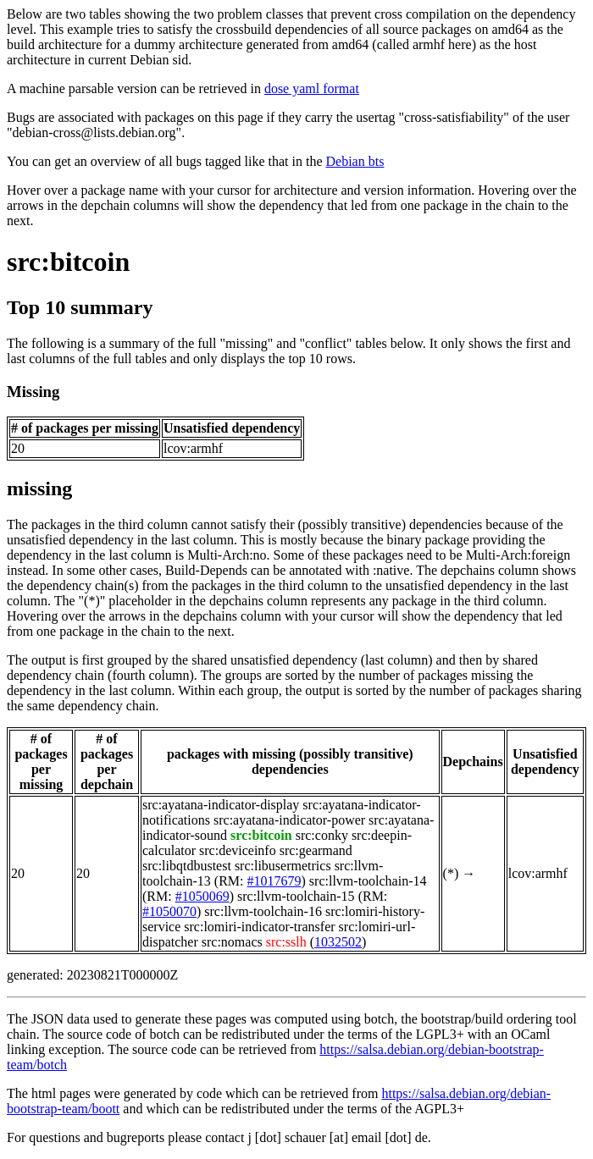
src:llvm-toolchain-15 (296, 896)
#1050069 (202, 896)
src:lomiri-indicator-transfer (259, 926)
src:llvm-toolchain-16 (263, 911)
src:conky (322, 835)
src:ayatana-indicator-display (220, 805)
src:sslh (286, 942)
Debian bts (355, 161)
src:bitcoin (68, 261)
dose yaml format (311, 88)
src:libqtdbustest (186, 865)
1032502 (338, 942)
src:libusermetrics (283, 865)
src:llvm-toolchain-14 (368, 881)
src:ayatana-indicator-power (289, 820)
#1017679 (274, 881)
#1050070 (169, 911)
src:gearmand (316, 850)
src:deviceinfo (237, 850)
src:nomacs (232, 942)
